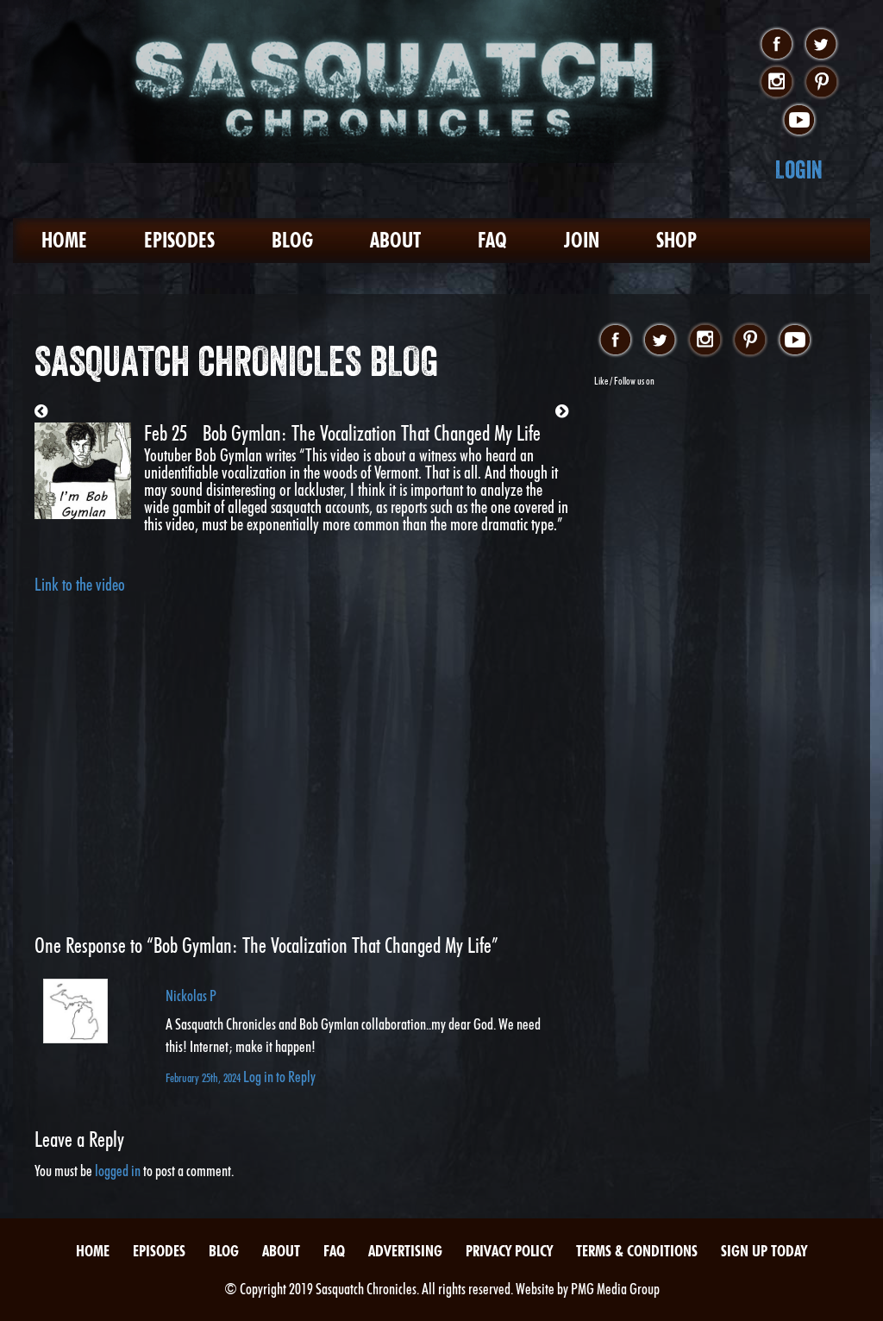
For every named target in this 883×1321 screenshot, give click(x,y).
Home (64, 240)
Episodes (179, 240)
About (395, 240)
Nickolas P (191, 995)
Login (799, 169)
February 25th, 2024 (204, 1077)
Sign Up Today (764, 1251)
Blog (292, 240)
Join (581, 240)
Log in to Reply (279, 1076)
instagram (776, 83)
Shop (676, 240)
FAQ (492, 240)
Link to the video (79, 584)
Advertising (405, 1251)
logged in (118, 1170)
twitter (821, 45)
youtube (798, 121)
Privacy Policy (509, 1251)
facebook (776, 45)
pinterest (821, 83)
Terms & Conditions (637, 1251)
